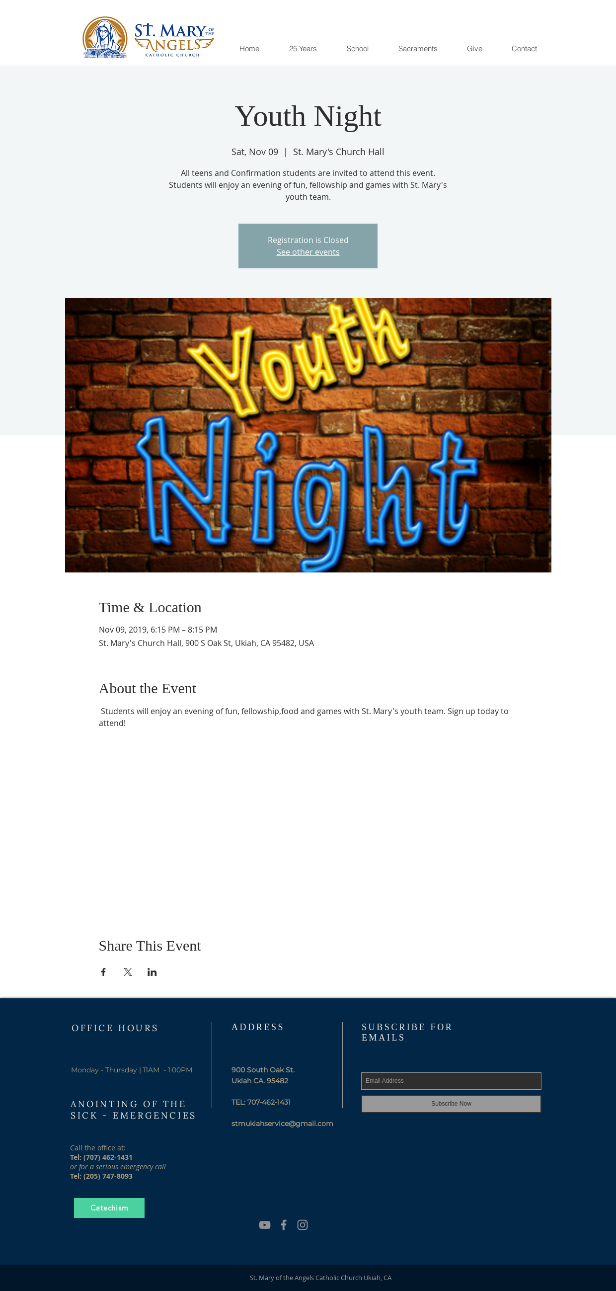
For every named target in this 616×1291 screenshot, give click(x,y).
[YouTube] (265, 1225)
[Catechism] (109, 1208)
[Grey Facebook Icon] (284, 1225)
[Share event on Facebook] (103, 972)
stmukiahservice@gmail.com (282, 1123)
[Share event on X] (128, 972)
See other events (308, 251)
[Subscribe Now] (451, 1104)
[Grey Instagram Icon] (302, 1225)
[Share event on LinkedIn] (152, 972)
